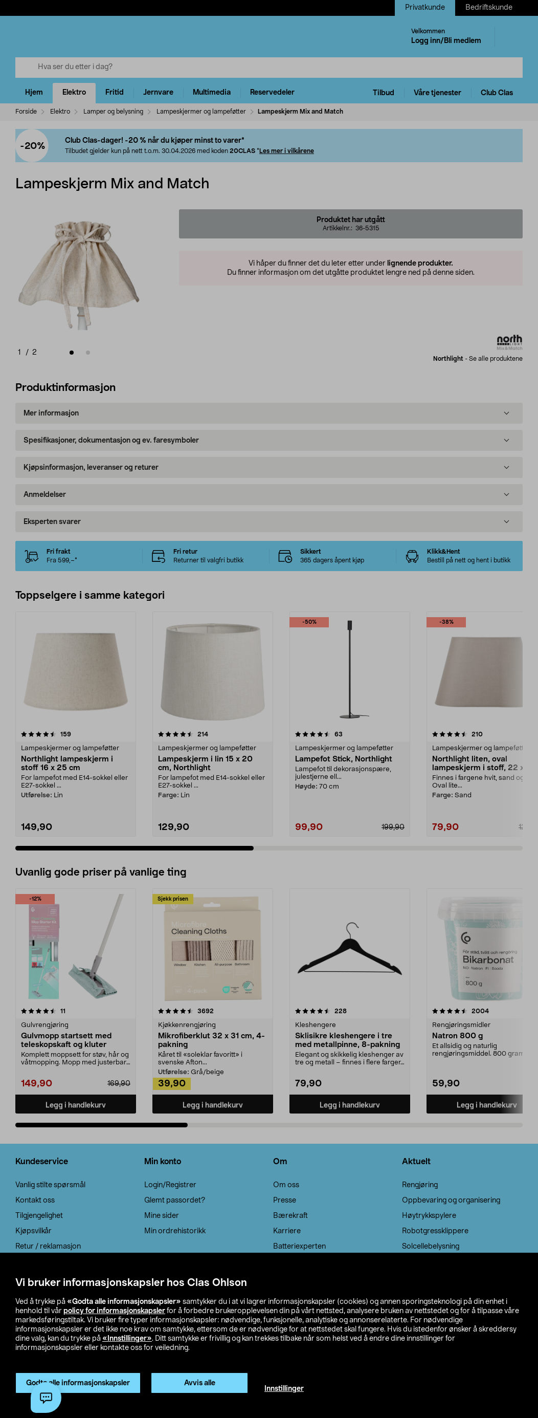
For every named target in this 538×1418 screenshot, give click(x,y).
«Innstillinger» (127, 1338)
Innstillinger (284, 1388)
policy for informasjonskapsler (114, 1311)
